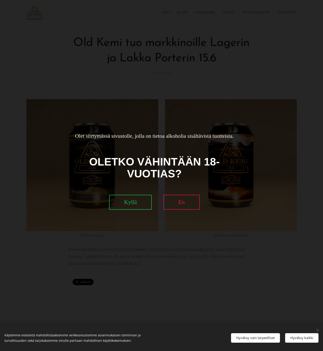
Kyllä (130, 202)
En (181, 202)
